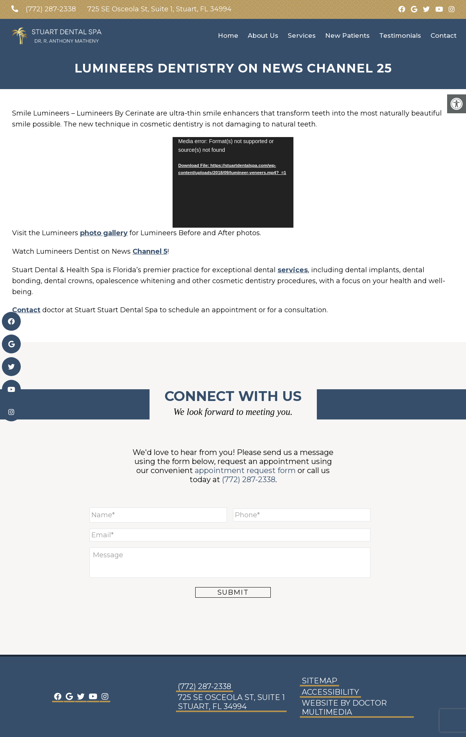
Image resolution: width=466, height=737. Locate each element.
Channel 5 (150, 251)
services (293, 270)
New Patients (347, 35)
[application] (233, 182)
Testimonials (400, 35)
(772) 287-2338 (51, 9)
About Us (263, 35)
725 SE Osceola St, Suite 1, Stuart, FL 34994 (159, 9)
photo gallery (104, 233)
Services (302, 35)
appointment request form (245, 470)
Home (228, 35)
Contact (444, 35)
